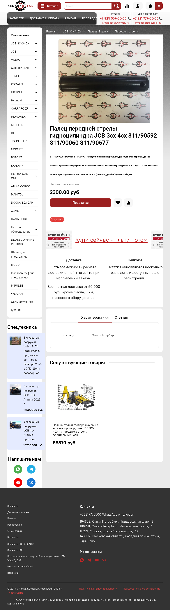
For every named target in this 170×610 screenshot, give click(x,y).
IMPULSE (17, 285)
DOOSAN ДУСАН (22, 202)
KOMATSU (17, 84)
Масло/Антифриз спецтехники (22, 275)
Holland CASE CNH (20, 176)
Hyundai (16, 100)
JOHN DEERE (19, 141)
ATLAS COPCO (20, 186)
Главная (51, 31)
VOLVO (15, 59)
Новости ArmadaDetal (20, 566)
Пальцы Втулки (98, 31)
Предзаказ (80, 202)
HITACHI (16, 92)
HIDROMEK (18, 116)
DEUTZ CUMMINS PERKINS (22, 242)
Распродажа (92, 18)
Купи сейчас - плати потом (62, 239)
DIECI (14, 133)
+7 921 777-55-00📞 (148, 18)
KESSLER (17, 125)
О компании (14, 531)
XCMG (15, 211)
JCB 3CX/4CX (72, 31)
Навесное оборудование (20, 229)
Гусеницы (17, 310)
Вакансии (13, 572)
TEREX (15, 76)
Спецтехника (20, 35)
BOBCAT (16, 157)
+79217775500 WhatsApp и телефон (107, 514)
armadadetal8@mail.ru (148, 22)
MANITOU (17, 194)
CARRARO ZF (19, 108)
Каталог (49, 6)
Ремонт (70, 18)
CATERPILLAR (20, 68)
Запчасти (16, 18)
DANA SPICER (20, 219)
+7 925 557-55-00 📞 (116, 18)
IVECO (15, 264)
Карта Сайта (16, 592)
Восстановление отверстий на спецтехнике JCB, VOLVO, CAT (36, 558)
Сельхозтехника (22, 302)
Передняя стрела (126, 31)
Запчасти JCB (15, 550)
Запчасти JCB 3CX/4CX (20, 544)
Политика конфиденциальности (100, 588)
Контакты (13, 537)
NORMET (17, 149)
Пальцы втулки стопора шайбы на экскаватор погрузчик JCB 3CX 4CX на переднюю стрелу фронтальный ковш (75, 447)
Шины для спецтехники (19, 254)
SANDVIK (17, 165)
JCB (14, 51)
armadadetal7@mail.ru (115, 22)
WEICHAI (17, 293)
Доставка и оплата (44, 18)
